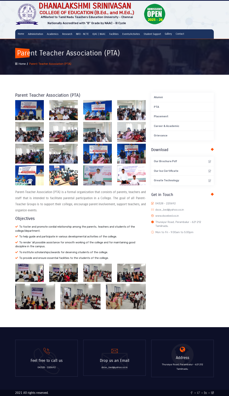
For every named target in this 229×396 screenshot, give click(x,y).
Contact (180, 33)
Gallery (168, 33)
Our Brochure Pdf (182, 162)
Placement (161, 116)
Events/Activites (131, 34)
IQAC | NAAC (99, 34)
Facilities (114, 34)
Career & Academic (166, 126)
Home (21, 33)
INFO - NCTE (82, 34)
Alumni (158, 97)
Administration (35, 34)
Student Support (152, 34)
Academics (53, 34)
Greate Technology (182, 181)
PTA (156, 107)
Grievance (160, 135)
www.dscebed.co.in (167, 215)
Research (67, 34)
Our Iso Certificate (182, 171)
